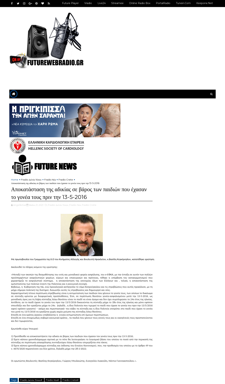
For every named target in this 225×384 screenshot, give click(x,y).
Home (15, 164)
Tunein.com (183, 3)
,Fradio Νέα (75, 189)
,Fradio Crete (89, 189)
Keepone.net (204, 3)
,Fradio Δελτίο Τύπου (58, 189)
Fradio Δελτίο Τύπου (31, 164)
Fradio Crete (66, 164)
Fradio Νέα (50, 164)
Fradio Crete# (71, 364)
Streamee (117, 3)
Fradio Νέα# (53, 364)
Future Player (70, 3)
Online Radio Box (139, 3)
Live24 (101, 3)
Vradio (88, 3)
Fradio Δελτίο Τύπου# (32, 364)
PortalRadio (163, 3)
